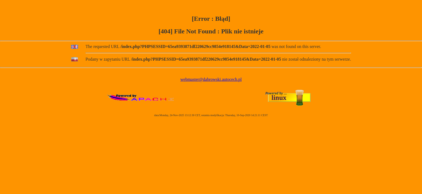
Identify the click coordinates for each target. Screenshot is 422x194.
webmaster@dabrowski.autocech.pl (211, 79)
